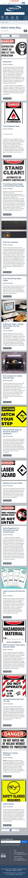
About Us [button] (5, 3)
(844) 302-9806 (15, 1)
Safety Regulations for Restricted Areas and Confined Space (11, 530)
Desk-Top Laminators (10, 242)
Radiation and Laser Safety (13, 483)
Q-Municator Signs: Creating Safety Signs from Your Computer (13, 326)
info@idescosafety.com (22, 859)
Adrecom (12, 874)
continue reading (7, 98)
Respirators (7, 62)
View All (17, 35)
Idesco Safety (18, 708)
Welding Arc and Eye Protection (10, 754)
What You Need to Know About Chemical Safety (14, 646)
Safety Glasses (8, 804)
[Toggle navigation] (25, 17)
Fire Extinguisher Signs (11, 126)
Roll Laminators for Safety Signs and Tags (12, 377)
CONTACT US (19, 3)
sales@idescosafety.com (22, 853)
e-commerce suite (19, 874)
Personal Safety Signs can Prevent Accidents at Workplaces (12, 432)
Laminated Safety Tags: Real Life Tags (13, 700)
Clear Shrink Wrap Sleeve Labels (12, 279)
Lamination (5, 706)
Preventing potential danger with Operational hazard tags (13, 185)
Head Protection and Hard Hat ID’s (14, 592)
